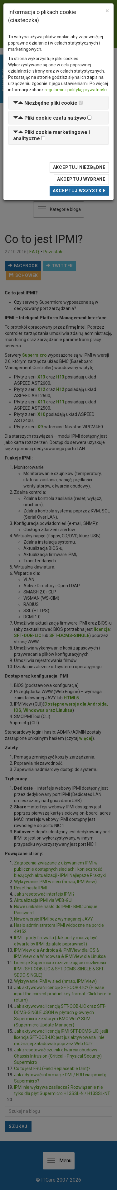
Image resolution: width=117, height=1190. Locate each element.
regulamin (55, 89)
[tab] (58, 102)
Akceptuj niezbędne (79, 167)
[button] (45, 103)
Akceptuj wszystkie (79, 190)
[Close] (107, 10)
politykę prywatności (87, 89)
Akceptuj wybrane (81, 179)
